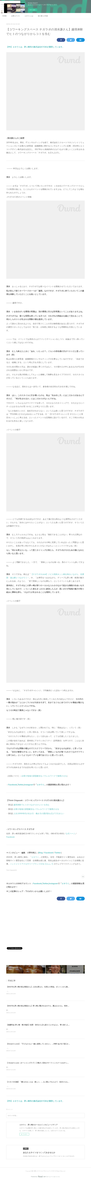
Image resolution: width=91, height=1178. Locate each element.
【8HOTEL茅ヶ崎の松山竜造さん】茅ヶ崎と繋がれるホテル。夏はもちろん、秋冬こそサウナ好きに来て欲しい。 (48, 1006)
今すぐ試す (32, 10)
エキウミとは (29, 16)
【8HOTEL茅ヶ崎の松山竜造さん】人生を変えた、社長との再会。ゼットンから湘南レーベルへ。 (42, 987)
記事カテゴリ (15, 16)
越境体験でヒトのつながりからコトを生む (32, 805)
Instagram (28, 785)
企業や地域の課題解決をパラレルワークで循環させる (44, 776)
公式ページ (70, 834)
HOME (4, 16)
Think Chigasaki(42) (11, 870)
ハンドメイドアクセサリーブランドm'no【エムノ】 (32, 864)
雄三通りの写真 (43, 16)
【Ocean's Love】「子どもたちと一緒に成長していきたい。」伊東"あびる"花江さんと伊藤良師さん (44, 1044)
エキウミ (40, 785)
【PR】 (9, 47)
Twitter (20, 785)
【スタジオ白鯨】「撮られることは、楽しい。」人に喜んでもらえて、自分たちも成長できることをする (45, 1083)
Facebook (12, 785)
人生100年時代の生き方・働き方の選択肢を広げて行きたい (39, 813)
